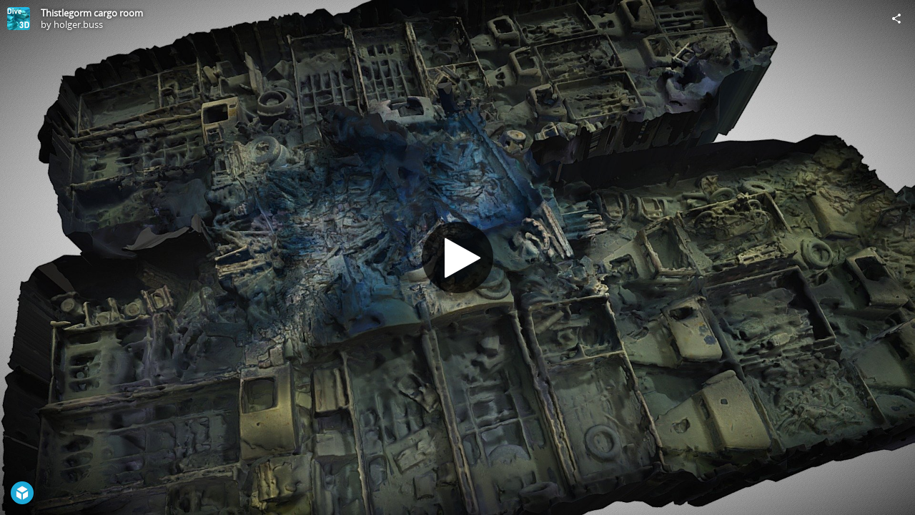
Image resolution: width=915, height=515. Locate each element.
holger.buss (78, 24)
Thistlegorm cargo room (92, 12)
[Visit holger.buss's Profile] (18, 18)
